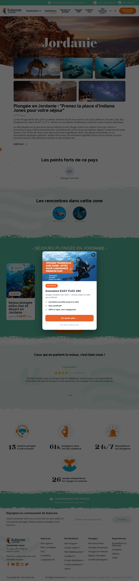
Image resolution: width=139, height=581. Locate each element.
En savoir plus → (69, 318)
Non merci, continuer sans (69, 325)
